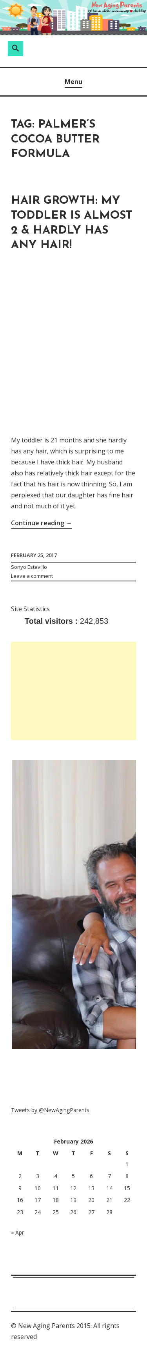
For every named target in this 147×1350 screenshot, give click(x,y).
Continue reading (41, 523)
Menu (73, 81)
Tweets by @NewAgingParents (50, 1110)
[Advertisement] (73, 691)
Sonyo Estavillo (29, 566)
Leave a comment (32, 575)
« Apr (17, 1232)
